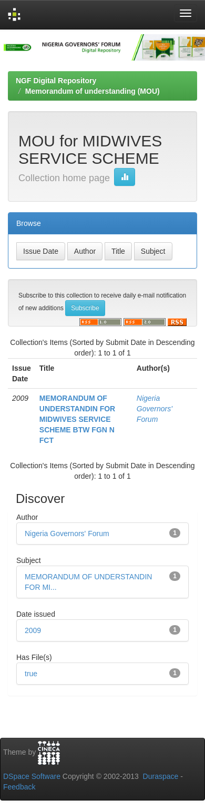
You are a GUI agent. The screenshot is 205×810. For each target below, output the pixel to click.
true (31, 673)
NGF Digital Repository (56, 80)
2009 (33, 630)
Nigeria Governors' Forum (154, 408)
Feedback (19, 787)
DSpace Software (31, 776)
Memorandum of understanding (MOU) (92, 91)
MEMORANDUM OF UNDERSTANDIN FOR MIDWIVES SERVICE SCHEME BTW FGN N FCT (77, 419)
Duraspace (161, 776)
